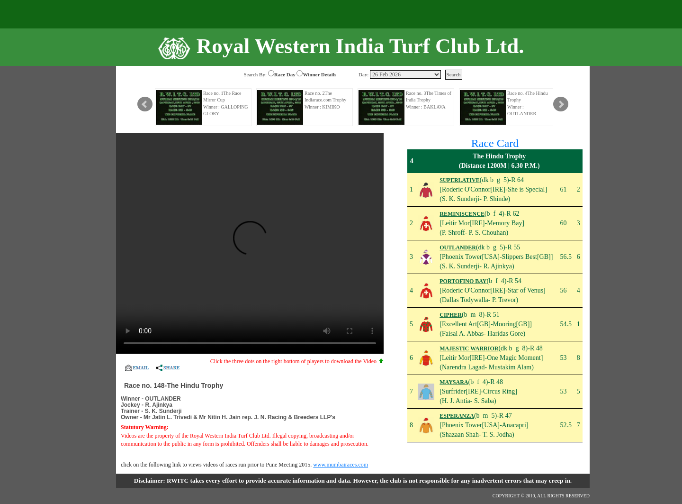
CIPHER (451, 315)
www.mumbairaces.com (340, 464)
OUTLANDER (458, 247)
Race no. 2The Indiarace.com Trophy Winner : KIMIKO (325, 100)
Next (560, 104)
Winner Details (319, 74)
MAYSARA (454, 382)
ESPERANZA (457, 415)
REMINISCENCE (462, 214)
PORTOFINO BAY (463, 281)
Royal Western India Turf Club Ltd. (360, 46)
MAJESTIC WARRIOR (469, 348)
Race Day (285, 74)
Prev (145, 104)
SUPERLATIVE (459, 180)
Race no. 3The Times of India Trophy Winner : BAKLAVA (428, 100)
